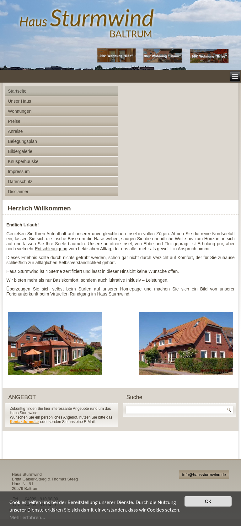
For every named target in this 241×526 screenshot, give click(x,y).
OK (208, 501)
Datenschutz (20, 181)
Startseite (17, 91)
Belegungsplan (22, 141)
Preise (14, 121)
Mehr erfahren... (27, 517)
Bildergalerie (20, 151)
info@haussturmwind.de (204, 474)
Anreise (15, 131)
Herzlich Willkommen (39, 208)
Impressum (18, 171)
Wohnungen (19, 111)
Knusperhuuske (23, 161)
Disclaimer (18, 191)
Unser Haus (19, 101)
